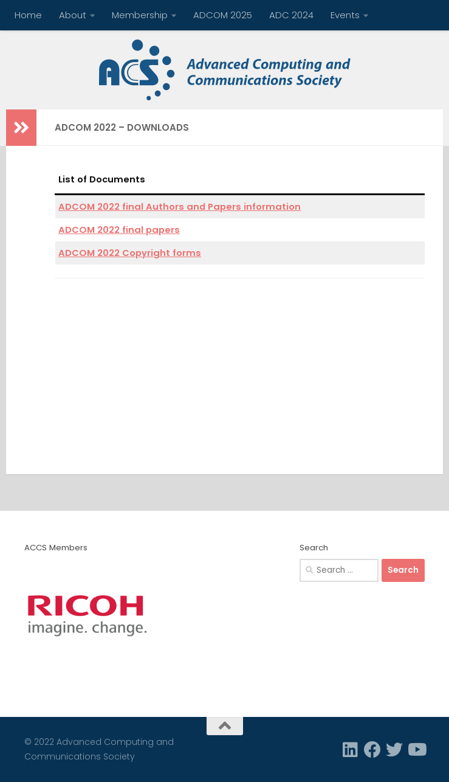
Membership (140, 15)
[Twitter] (394, 749)
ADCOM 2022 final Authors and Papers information (179, 206)
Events (345, 15)
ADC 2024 (291, 15)
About (72, 15)
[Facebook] (372, 749)
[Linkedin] (350, 749)
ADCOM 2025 (222, 15)
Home (28, 15)
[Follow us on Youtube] (416, 749)
